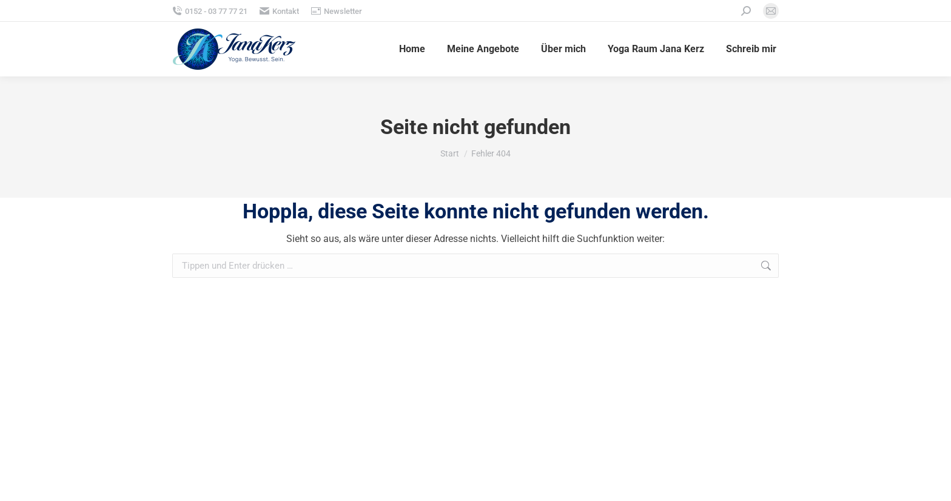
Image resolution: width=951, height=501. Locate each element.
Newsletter (336, 11)
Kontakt (279, 11)
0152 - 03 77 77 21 (209, 11)
